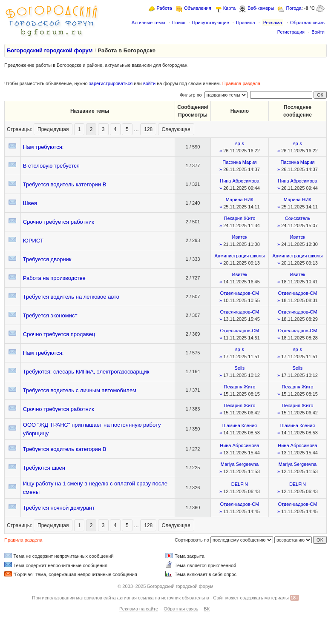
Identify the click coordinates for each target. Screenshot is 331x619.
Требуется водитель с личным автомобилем (79, 390)
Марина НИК (239, 199)
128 (148, 129)
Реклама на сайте (138, 608)
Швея (30, 203)
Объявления (197, 8)
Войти (318, 31)
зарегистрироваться (110, 83)
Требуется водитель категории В (64, 184)
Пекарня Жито (240, 218)
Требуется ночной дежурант (59, 508)
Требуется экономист (50, 315)
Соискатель (297, 218)
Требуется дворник (47, 259)
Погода (293, 8)
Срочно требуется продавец (59, 334)
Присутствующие (210, 22)
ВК (207, 608)
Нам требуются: (43, 147)
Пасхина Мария (239, 162)
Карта (229, 8)
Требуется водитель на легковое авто (71, 297)
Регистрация (291, 31)
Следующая (176, 129)
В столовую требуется (51, 166)
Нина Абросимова (239, 180)
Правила (245, 22)
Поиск (178, 22)
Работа (164, 8)
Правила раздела (241, 83)
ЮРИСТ (33, 240)
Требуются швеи (44, 468)
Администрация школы (239, 255)
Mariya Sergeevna (240, 464)
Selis (239, 368)
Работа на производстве (54, 278)
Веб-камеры (261, 8)
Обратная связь (307, 22)
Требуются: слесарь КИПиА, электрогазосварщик (86, 371)
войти (149, 83)
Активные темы (148, 22)
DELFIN (239, 484)
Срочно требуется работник (58, 222)
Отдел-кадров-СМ (239, 293)
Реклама (272, 22)
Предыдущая (53, 129)
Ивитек (240, 237)
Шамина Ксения (239, 425)
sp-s (239, 143)
